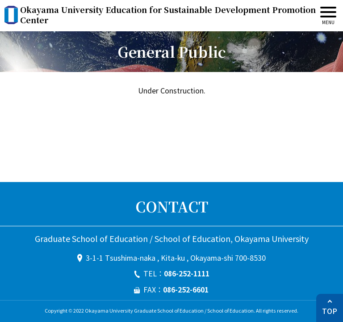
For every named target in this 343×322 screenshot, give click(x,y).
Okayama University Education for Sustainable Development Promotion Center (168, 14)
